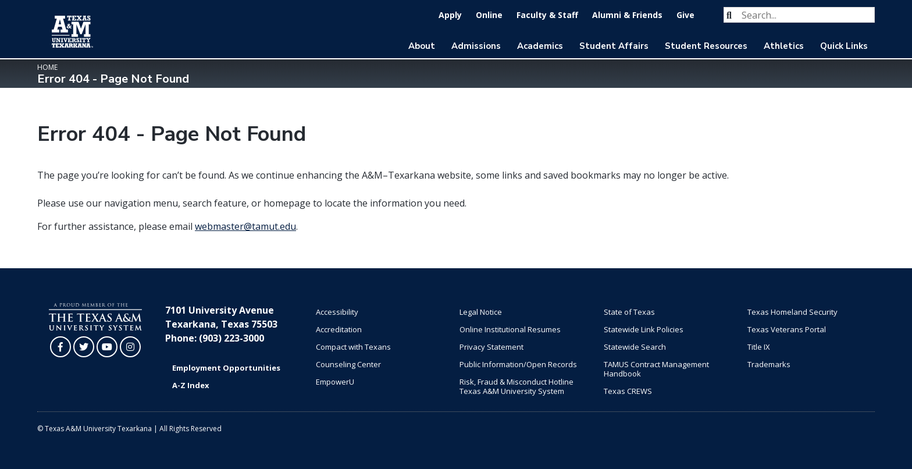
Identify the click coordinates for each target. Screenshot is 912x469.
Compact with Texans (353, 347)
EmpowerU (335, 381)
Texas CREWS (628, 391)
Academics (540, 46)
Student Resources (706, 46)
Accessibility (337, 312)
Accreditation (339, 329)
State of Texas (629, 312)
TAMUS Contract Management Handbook (656, 369)
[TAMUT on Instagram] (130, 346)
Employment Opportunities (226, 368)
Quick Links (844, 46)
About (421, 46)
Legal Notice (480, 312)
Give (685, 14)
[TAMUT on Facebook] (60, 346)
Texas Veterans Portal (786, 329)
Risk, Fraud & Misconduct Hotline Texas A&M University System (516, 386)
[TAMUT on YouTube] (107, 346)
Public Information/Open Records (518, 364)
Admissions (476, 46)
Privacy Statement (491, 347)
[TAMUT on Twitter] (83, 346)
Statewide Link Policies (643, 329)
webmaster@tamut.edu (245, 226)
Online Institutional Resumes (510, 329)
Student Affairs (614, 46)
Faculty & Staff (547, 14)
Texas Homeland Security (792, 312)
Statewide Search (635, 347)
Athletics (784, 46)
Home (47, 67)
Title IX (758, 347)
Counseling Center (348, 364)
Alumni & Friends (627, 14)
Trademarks (768, 364)
